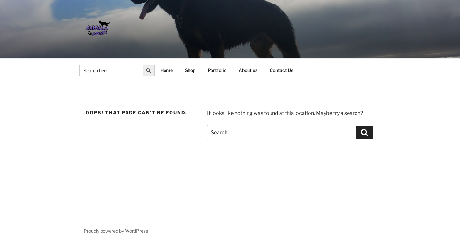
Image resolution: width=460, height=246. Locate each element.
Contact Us (281, 70)
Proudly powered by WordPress (116, 231)
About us (248, 70)
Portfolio (217, 70)
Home (166, 70)
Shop (190, 70)
